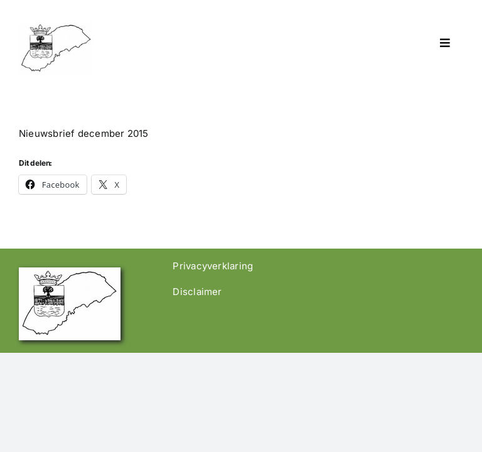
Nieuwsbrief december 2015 (84, 133)
